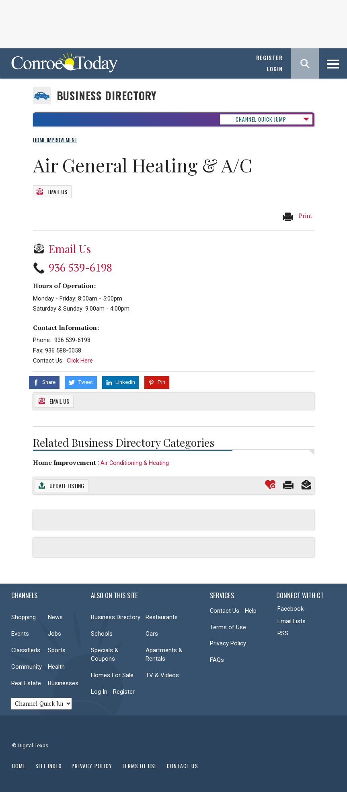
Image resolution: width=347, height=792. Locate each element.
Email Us (57, 191)
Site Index (48, 765)
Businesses (63, 683)
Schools (102, 633)
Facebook (290, 608)
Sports (57, 650)
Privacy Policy (228, 643)
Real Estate (26, 683)
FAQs (217, 659)
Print (297, 216)
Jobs (54, 633)
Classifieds (25, 650)
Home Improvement (64, 462)
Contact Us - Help (233, 610)
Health (56, 666)
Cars (152, 633)
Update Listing (66, 485)
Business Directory (107, 96)
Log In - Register (113, 691)
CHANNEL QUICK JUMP (261, 119)
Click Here (80, 360)
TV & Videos (162, 675)
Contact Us (182, 765)
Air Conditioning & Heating (135, 462)
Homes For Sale (112, 675)
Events (20, 633)
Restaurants (162, 617)
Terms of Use (228, 626)
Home (19, 765)
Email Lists (291, 620)
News (55, 617)
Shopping (23, 617)
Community (26, 666)
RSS (282, 633)
